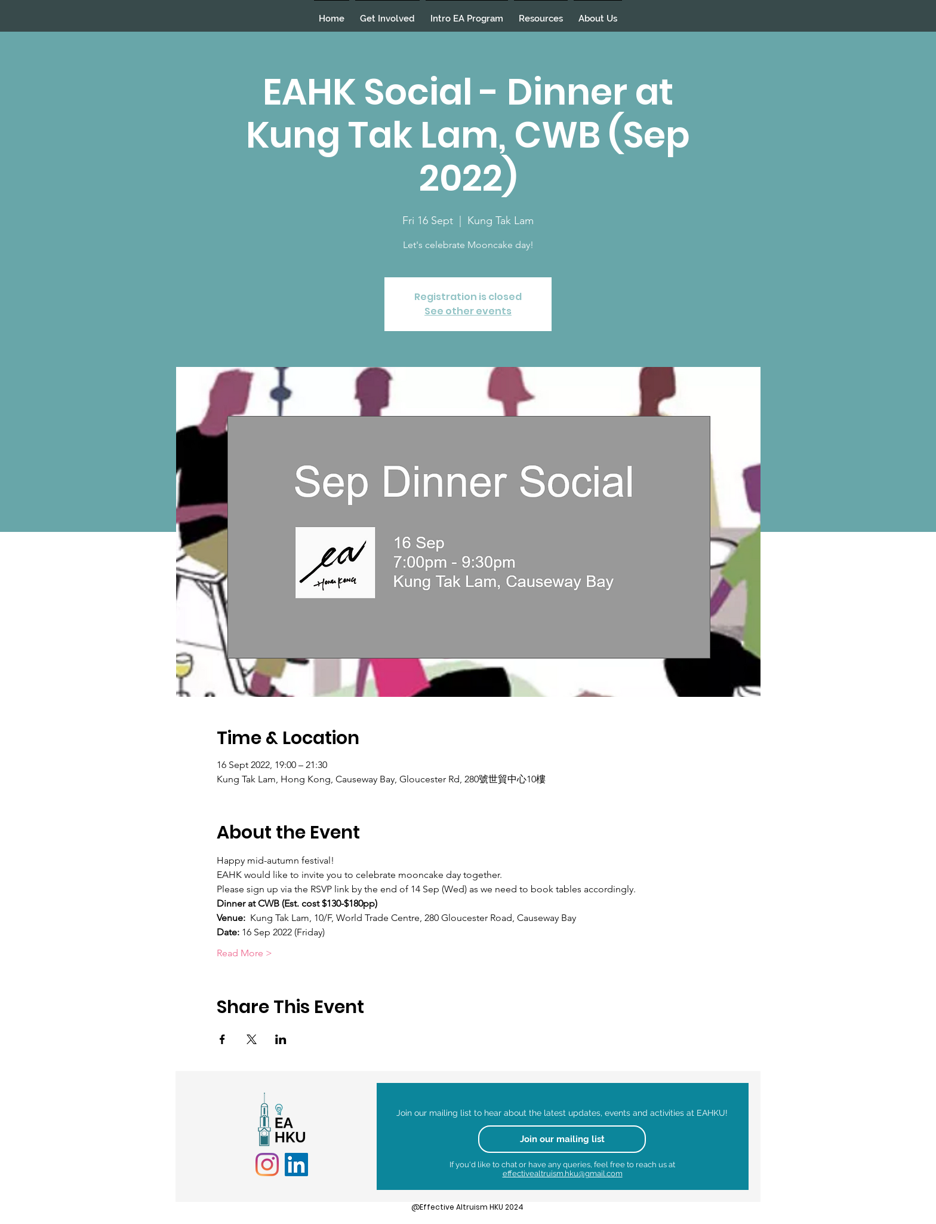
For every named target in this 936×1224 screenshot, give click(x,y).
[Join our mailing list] (562, 1139)
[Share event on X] (251, 1039)
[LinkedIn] (296, 1164)
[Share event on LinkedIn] (281, 1039)
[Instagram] (267, 1164)
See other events (468, 311)
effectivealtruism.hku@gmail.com (563, 1173)
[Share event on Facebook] (222, 1039)
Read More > (244, 953)
